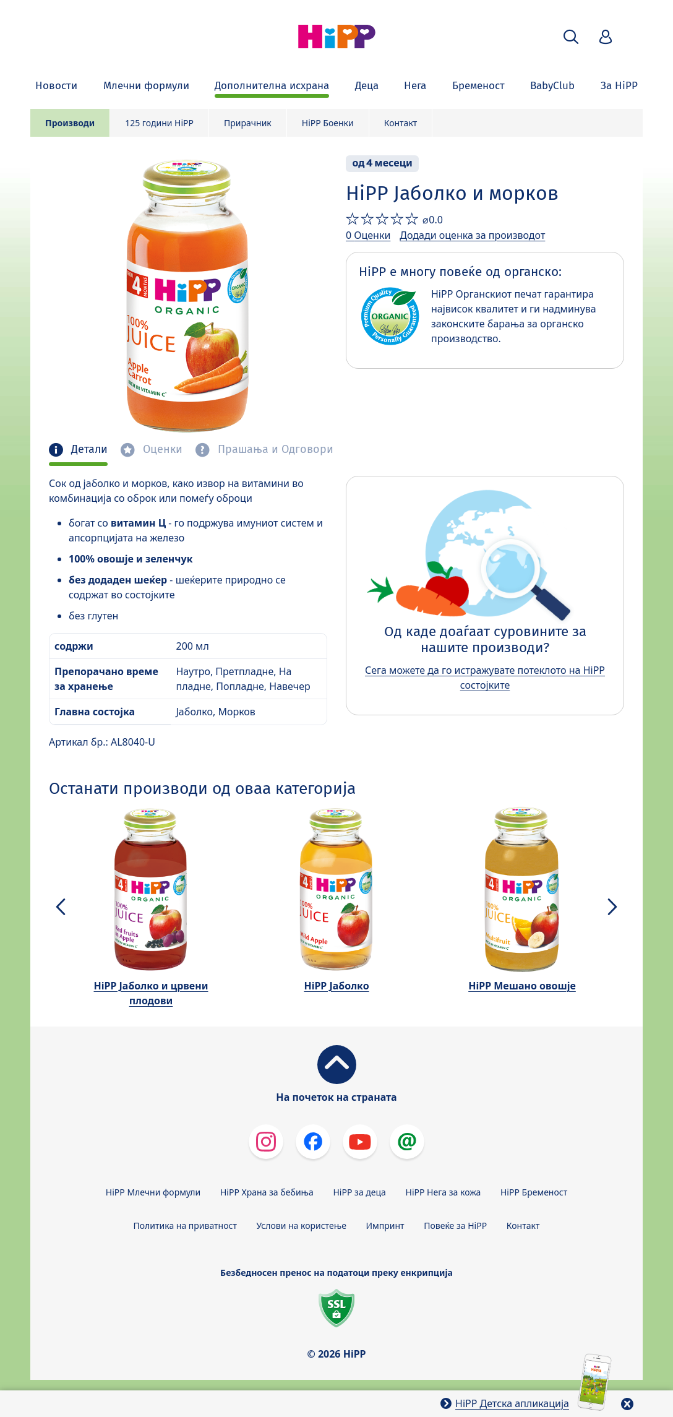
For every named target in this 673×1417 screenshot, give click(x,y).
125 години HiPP (159, 123)
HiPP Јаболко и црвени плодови (151, 993)
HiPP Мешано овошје (522, 986)
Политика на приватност (185, 1225)
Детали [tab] (88, 449)
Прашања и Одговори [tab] (274, 449)
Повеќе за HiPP (455, 1225)
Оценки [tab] (161, 449)
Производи (70, 123)
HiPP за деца (359, 1192)
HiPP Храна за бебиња (267, 1192)
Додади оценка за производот (472, 235)
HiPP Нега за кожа (443, 1192)
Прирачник (248, 123)
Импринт (385, 1225)
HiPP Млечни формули (153, 1192)
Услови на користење (301, 1225)
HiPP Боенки (328, 123)
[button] (571, 36)
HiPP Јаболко (336, 986)
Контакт (401, 123)
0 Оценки (368, 235)
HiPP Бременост (533, 1192)
